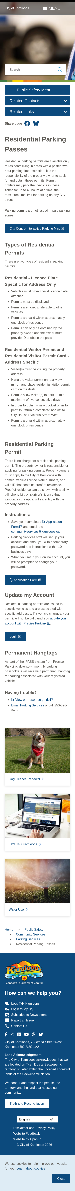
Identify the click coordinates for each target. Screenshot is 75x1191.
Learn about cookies (30, 1168)
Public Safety (34, 929)
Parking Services (28, 939)
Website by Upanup (27, 1139)
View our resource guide (32, 699)
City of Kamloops (17, 8)
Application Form (26, 580)
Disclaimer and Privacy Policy (34, 1128)
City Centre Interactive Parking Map (35, 228)
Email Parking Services (27, 705)
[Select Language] (37, 1119)
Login (13, 636)
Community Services (30, 934)
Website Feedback (26, 1133)
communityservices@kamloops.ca (35, 531)
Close (61, 1178)
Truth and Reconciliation (27, 1103)
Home (9, 929)
